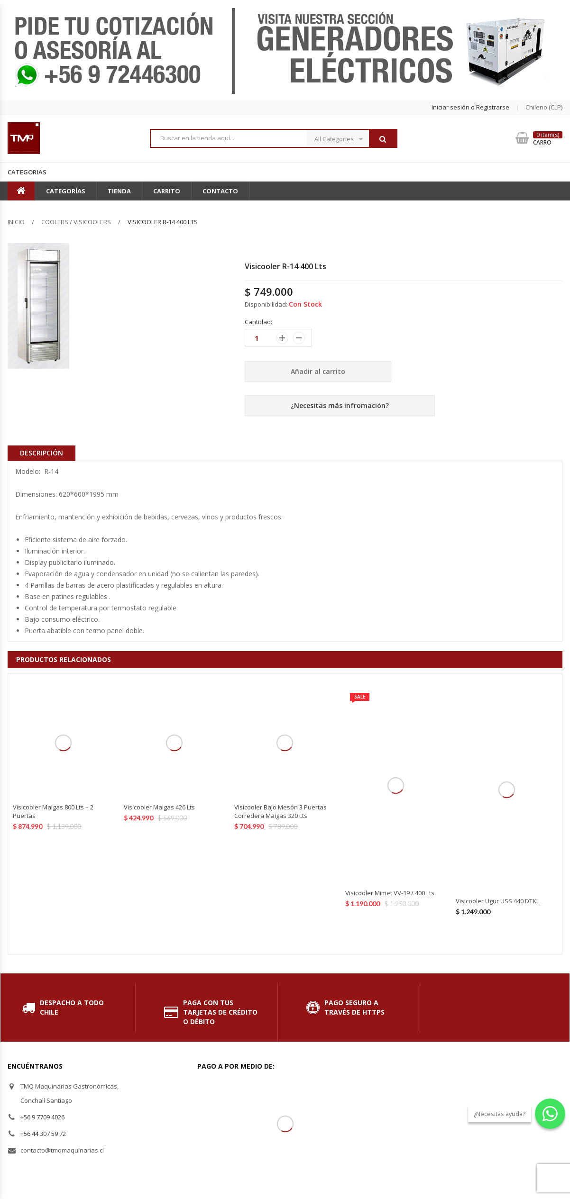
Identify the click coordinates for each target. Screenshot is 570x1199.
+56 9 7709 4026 (42, 1117)
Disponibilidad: (266, 304)
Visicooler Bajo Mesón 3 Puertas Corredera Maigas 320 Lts (280, 811)
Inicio (16, 222)
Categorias (27, 172)
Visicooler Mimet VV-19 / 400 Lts (389, 893)
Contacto (220, 191)
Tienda (119, 191)
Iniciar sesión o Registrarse (470, 107)
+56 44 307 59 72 (43, 1133)
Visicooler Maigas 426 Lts (159, 807)
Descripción (41, 452)
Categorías (65, 191)
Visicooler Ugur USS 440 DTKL (497, 901)
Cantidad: (258, 322)
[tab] (41, 453)
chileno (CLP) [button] (543, 107)
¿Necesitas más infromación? (340, 405)
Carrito (166, 191)
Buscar (382, 139)
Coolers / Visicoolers (76, 222)
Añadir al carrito (318, 371)
